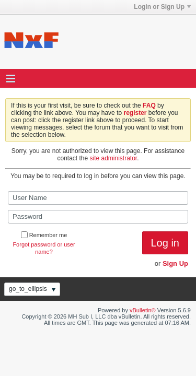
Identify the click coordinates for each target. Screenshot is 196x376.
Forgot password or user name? (44, 248)
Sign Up (175, 263)
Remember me (44, 235)
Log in (165, 243)
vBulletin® (143, 310)
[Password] (98, 217)
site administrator (113, 158)
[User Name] (98, 198)
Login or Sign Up (162, 6)
